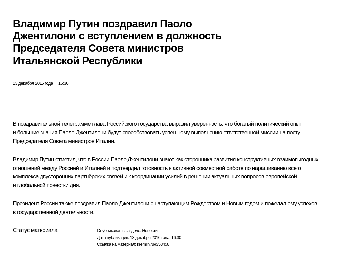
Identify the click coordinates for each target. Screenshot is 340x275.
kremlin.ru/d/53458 (153, 244)
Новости (149, 230)
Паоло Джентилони (82, 132)
